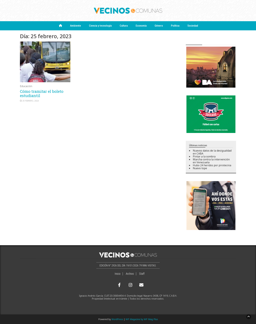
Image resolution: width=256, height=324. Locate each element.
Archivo (130, 273)
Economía (141, 25)
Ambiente (75, 25)
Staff (141, 273)
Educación (26, 86)
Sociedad (192, 25)
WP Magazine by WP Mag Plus (142, 319)
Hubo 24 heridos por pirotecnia (212, 165)
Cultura (124, 25)
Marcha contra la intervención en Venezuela (211, 161)
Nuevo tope (200, 168)
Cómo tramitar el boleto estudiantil (41, 93)
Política (175, 25)
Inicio (117, 273)
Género (159, 25)
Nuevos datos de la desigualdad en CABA (212, 152)
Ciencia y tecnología (100, 25)
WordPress (117, 319)
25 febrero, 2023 (30, 100)
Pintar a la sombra (204, 156)
